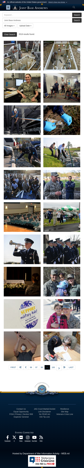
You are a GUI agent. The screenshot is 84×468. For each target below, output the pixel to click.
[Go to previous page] (25, 367)
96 (31, 367)
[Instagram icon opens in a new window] (27, 438)
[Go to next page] (58, 368)
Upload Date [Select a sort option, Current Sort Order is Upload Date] (25, 26)
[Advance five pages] (64, 367)
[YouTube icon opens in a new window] (34, 438)
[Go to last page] (71, 367)
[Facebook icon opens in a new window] (7, 438)
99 (48, 367)
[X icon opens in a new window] (14, 438)
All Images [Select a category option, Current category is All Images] (9, 26)
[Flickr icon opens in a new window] (21, 438)
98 (42, 367)
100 (53, 367)
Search (77, 15)
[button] (58, 2)
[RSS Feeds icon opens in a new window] (41, 438)
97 (36, 367)
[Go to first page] (13, 367)
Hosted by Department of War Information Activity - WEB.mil (41, 453)
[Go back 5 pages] (20, 367)
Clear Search (9, 34)
